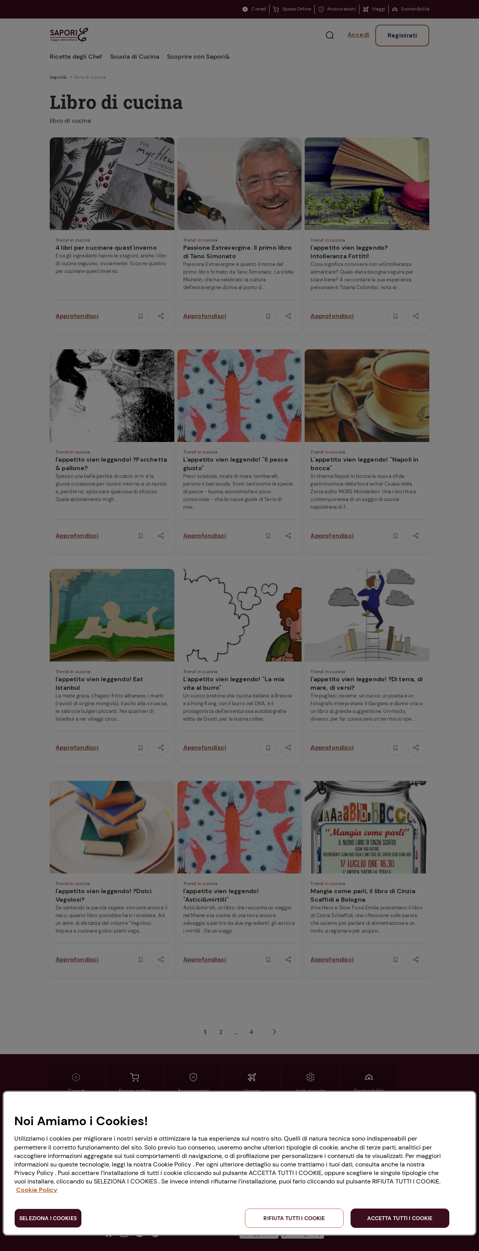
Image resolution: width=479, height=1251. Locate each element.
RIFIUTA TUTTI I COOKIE (294, 1218)
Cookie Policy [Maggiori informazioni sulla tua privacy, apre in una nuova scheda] (36, 1190)
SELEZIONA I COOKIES (48, 1218)
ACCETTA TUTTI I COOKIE (399, 1218)
